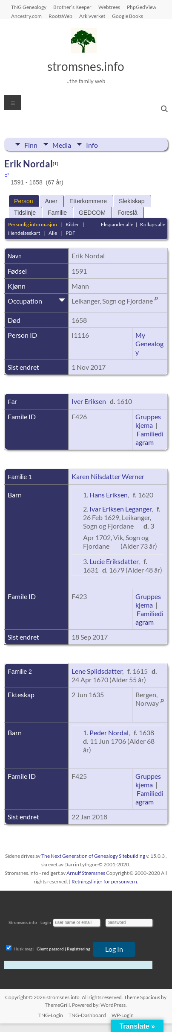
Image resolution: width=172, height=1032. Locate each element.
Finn (30, 144)
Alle (53, 233)
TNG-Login (50, 1015)
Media (61, 144)
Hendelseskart (24, 233)
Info (92, 144)
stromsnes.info (85, 66)
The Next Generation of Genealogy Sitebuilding (93, 856)
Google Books (127, 16)
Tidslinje (25, 212)
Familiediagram (149, 438)
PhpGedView (141, 7)
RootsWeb (60, 16)
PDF (70, 233)
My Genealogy (149, 343)
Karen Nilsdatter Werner (108, 476)
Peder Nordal (109, 732)
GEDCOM (92, 212)
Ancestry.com (26, 16)
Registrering (78, 948)
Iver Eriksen (89, 401)
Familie (57, 212)
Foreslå (128, 212)
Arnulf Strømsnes (85, 873)
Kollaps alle (152, 224)
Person (23, 201)
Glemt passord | (51, 948)
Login (45, 922)
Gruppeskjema (148, 420)
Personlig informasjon (32, 224)
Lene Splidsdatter (97, 671)
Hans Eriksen (108, 495)
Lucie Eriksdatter (113, 561)
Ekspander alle (117, 224)
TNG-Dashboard (87, 1015)
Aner (51, 201)
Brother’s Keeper (72, 7)
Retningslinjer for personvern (104, 881)
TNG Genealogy (28, 7)
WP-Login (123, 1015)
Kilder (72, 224)
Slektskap (132, 201)
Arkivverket (92, 16)
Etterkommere (88, 201)
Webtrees (109, 7)
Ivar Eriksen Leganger (120, 509)
